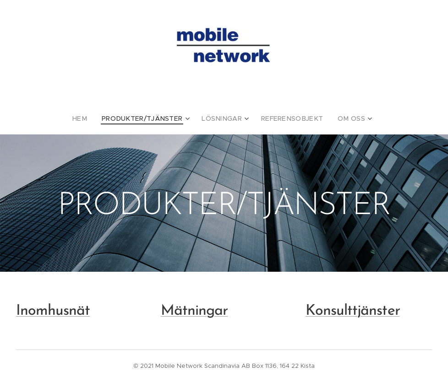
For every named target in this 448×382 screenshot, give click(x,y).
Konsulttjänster (353, 311)
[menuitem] (92, 118)
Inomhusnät (53, 311)
